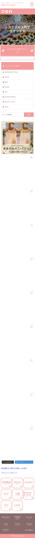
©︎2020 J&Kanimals (17, 536)
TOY (6, 92)
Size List (29, 517)
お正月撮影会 (29, 530)
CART (17, 505)
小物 (17, 494)
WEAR (7, 77)
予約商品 (6, 483)
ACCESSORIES (10, 97)
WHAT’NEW (6, 517)
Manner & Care (10, 102)
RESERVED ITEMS (11, 72)
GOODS (29, 483)
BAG (6, 82)
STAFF (17, 524)
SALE (7, 107)
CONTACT (6, 530)
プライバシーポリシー (9, 473)
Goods (7, 87)
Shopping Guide (17, 518)
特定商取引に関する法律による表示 (14, 468)
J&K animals (8, 5)
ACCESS (29, 524)
